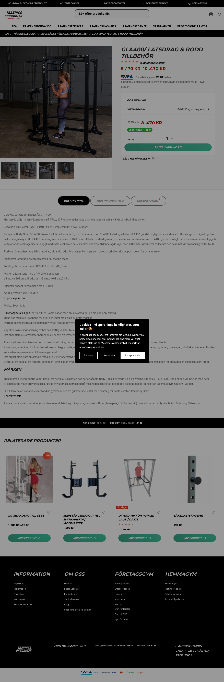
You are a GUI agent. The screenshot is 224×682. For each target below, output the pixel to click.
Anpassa (88, 355)
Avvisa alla (109, 355)
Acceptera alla (132, 355)
